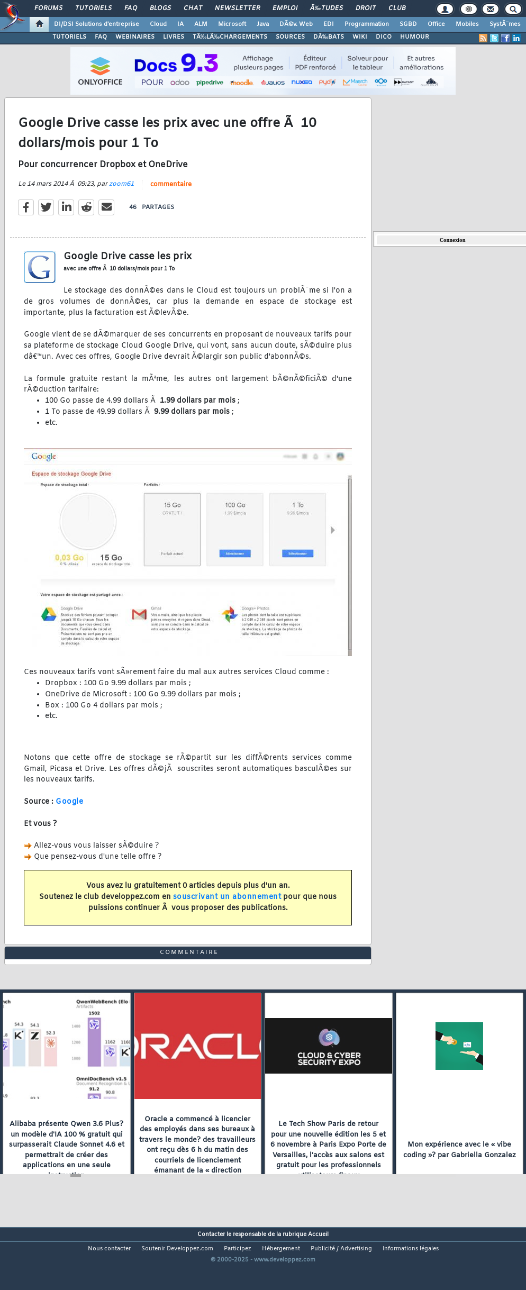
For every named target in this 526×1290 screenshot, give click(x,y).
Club (396, 8)
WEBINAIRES (135, 37)
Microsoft (232, 24)
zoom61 (121, 193)
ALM (200, 24)
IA (180, 24)
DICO (384, 37)
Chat (193, 8)
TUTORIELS (69, 37)
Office (436, 24)
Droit (366, 8)
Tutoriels (93, 8)
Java (263, 24)
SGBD (408, 24)
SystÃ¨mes (505, 24)
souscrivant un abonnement (227, 907)
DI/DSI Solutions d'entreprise (96, 24)
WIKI (359, 37)
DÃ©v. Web (296, 24)
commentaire (171, 194)
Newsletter (237, 8)
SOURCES (290, 37)
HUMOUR (414, 37)
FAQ (130, 8)
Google (69, 811)
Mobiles (467, 24)
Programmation (366, 24)
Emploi (284, 8)
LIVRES (173, 37)
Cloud (158, 24)
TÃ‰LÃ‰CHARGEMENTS (230, 37)
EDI (328, 24)
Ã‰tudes (326, 8)
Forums (48, 8)
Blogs (160, 8)
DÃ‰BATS (328, 37)
